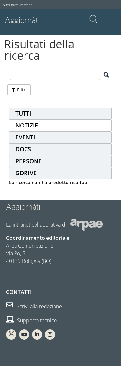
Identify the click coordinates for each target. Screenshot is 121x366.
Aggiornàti (22, 20)
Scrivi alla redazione (34, 306)
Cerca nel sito (94, 19)
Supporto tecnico (31, 320)
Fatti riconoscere (17, 5)
